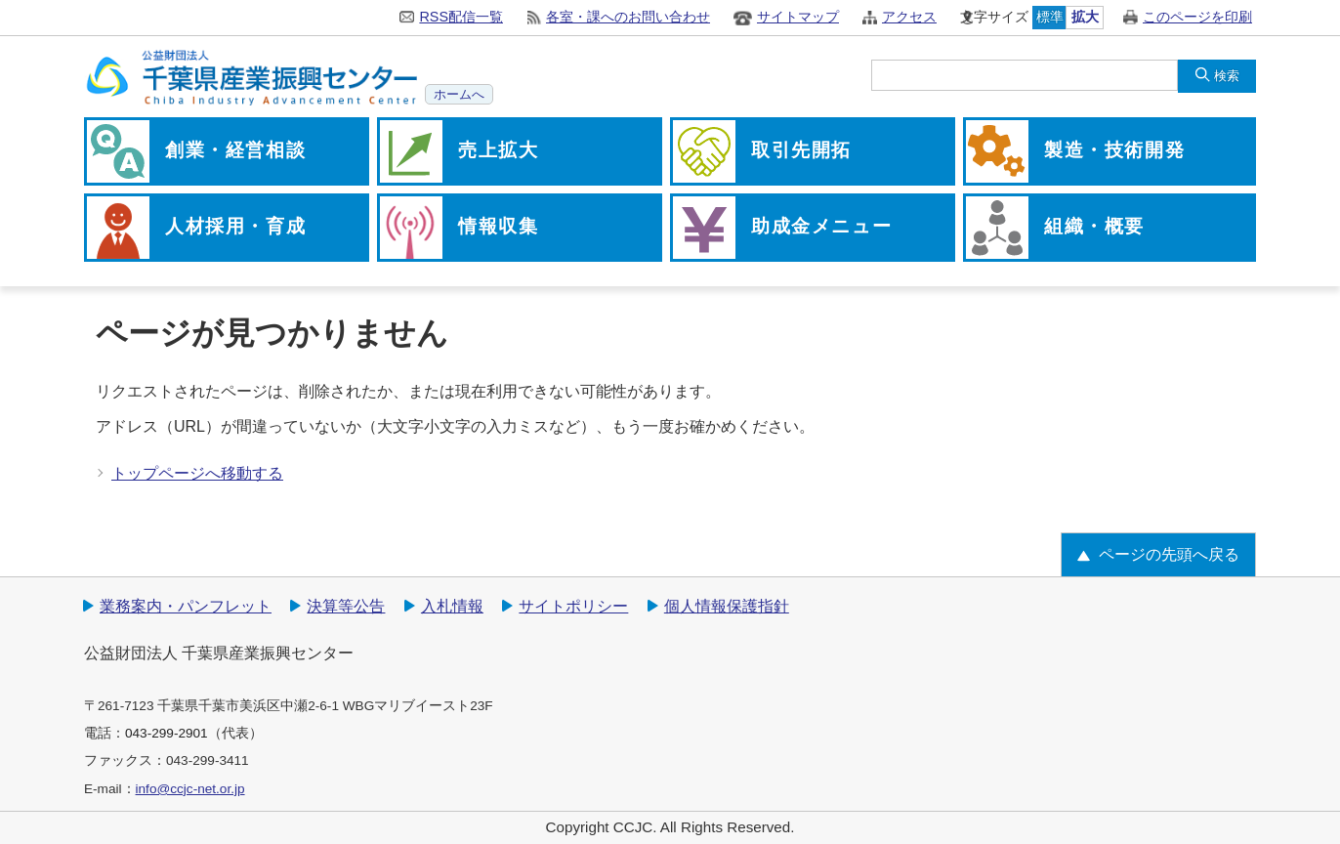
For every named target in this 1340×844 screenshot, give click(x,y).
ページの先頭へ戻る (1169, 554)
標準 (1050, 16)
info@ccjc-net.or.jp (190, 788)
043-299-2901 (166, 733)
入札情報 (452, 606)
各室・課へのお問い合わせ (628, 16)
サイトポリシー (573, 606)
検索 (1226, 75)
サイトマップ (798, 16)
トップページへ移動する (197, 473)
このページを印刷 (1197, 16)
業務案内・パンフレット (186, 606)
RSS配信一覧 (461, 16)
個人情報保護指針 (726, 606)
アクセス (909, 16)
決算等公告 (346, 606)
